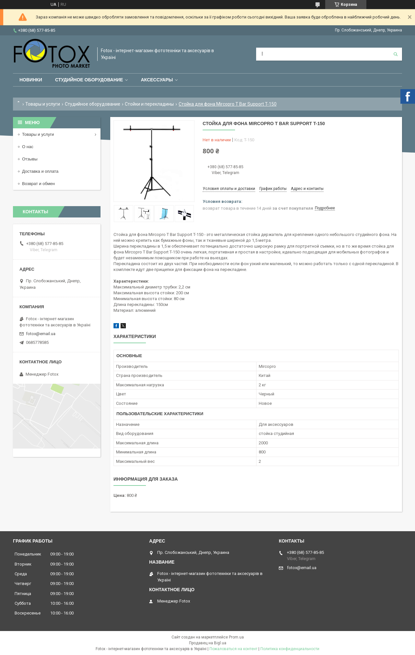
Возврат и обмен (38, 183)
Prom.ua (236, 637)
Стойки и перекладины (149, 104)
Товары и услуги (42, 104)
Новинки (30, 79)
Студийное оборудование (89, 79)
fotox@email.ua (40, 333)
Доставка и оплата (40, 171)
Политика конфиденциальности (289, 649)
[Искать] (395, 54)
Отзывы (30, 159)
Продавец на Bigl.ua (207, 643)
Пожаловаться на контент (233, 649)
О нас (27, 146)
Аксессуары (157, 79)
